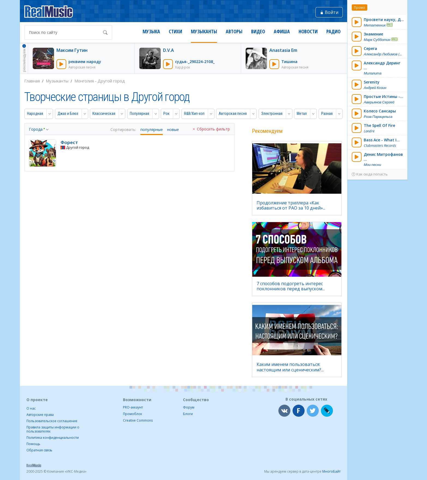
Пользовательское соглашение (51, 421)
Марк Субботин (377, 39)
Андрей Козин (375, 88)
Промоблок (132, 414)
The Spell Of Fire (379, 125)
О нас (31, 408)
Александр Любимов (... (383, 54)
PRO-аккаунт (133, 407)
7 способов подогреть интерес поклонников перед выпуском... (291, 286)
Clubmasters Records (380, 145)
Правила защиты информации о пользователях (52, 429)
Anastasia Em (283, 50)
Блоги (188, 414)
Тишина (289, 61)
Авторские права (40, 414)
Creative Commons (138, 420)
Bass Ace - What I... (382, 139)
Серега (370, 48)
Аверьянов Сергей (379, 102)
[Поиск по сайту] (63, 32)
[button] (35, 114)
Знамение (373, 34)
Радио (333, 31)
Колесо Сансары (380, 111)
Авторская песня (81, 67)
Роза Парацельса (378, 116)
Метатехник (375, 25)
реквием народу (84, 61)
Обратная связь (39, 450)
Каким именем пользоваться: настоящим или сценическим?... (290, 366)
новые (173, 129)
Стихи (175, 31)
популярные (151, 129)
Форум (188, 407)
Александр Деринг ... (382, 65)
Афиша (282, 31)
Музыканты (204, 31)
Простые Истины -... (383, 96)
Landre (369, 131)
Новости (308, 31)
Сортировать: (123, 129)
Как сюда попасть (370, 174)
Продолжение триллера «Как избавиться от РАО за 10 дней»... (291, 205)
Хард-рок (182, 67)
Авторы (234, 31)
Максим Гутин (72, 50)
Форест (69, 142)
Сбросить (211, 129)
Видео (258, 31)
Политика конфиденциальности (52, 437)
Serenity (372, 82)
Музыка (151, 31)
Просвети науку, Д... (384, 19)
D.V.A (168, 50)
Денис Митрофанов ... (383, 157)
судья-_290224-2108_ (195, 61)
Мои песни (372, 164)
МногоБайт (331, 471)
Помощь (33, 444)
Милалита (372, 73)
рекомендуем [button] (24, 58)
